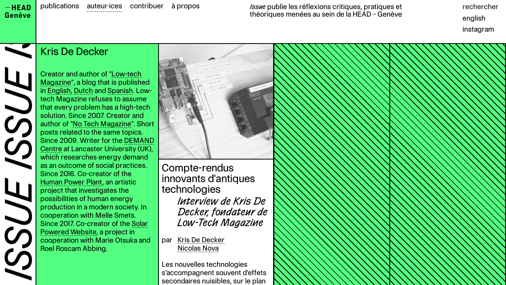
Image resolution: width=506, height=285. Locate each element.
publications (59, 6)
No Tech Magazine (102, 124)
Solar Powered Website (94, 227)
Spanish (120, 90)
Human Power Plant (71, 182)
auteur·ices (104, 6)
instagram (478, 29)
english (474, 18)
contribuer (147, 6)
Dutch (83, 90)
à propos (186, 6)
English (59, 90)
